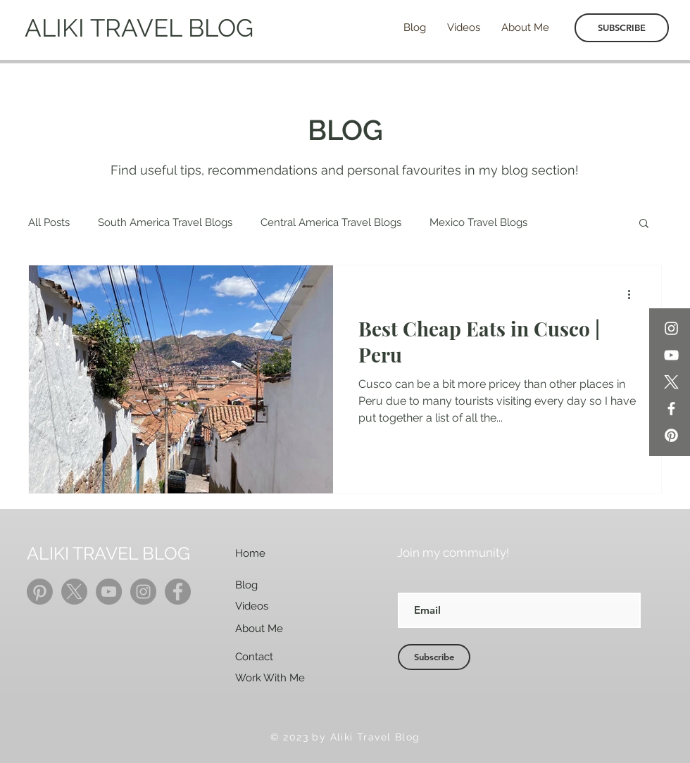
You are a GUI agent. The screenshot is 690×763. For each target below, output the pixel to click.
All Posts (49, 222)
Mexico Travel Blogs (478, 222)
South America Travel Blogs (165, 222)
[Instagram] (671, 328)
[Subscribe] (434, 657)
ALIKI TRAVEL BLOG (139, 27)
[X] (671, 382)
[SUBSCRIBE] (622, 27)
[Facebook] (671, 408)
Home (250, 553)
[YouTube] (671, 355)
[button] (644, 224)
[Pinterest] (671, 435)
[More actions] (633, 294)
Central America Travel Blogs (331, 222)
